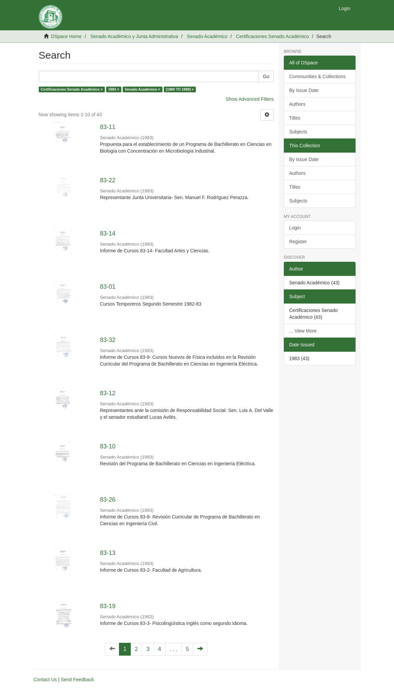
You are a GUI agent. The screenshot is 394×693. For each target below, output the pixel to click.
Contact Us (45, 679)
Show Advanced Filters (250, 99)
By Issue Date (304, 90)
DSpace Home (66, 36)
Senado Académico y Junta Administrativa (134, 36)
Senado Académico (207, 36)
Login (295, 227)
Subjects (298, 131)
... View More (302, 331)
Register (298, 241)
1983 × (113, 89)
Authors (297, 104)
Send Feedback (77, 679)
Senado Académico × (142, 89)
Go (266, 76)
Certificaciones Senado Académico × (72, 89)
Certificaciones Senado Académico (272, 36)
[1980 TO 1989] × (180, 89)
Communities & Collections (317, 76)
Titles (294, 118)
